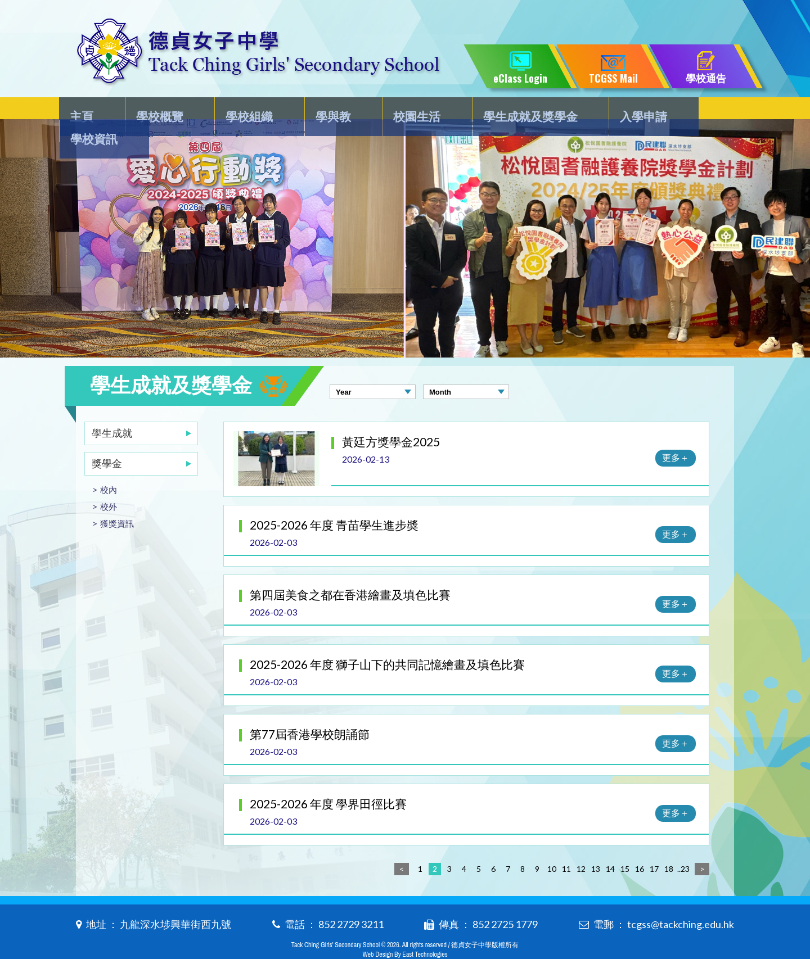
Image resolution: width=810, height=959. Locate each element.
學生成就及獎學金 (507, 110)
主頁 (88, 110)
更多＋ (675, 434)
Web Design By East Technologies (404, 932)
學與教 (321, 110)
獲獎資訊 (117, 501)
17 (654, 846)
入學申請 (616, 110)
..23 (683, 846)
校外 (108, 484)
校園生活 (399, 110)
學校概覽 (159, 110)
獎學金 (107, 441)
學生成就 (112, 410)
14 (610, 846)
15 (624, 846)
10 (551, 846)
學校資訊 (699, 110)
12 (581, 846)
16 (639, 846)
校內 (108, 467)
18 (668, 846)
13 (595, 846)
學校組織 (243, 110)
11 (566, 846)
